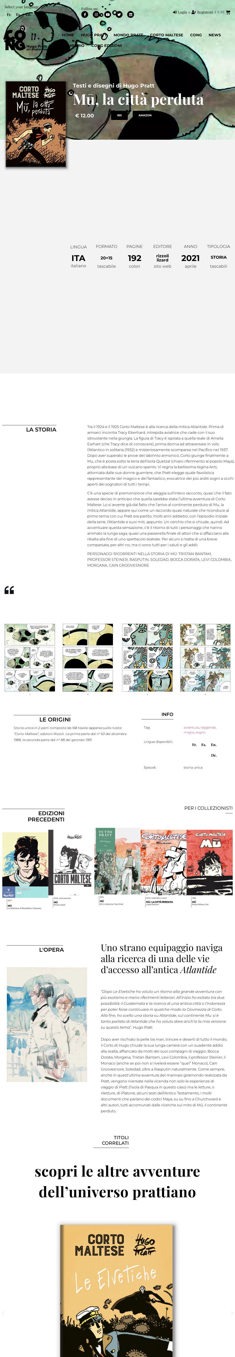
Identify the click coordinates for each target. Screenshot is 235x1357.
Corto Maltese (166, 35)
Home (68, 35)
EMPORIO (75, 45)
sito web (162, 266)
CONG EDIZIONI (106, 45)
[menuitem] (9, 14)
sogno (201, 732)
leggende (208, 727)
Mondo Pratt (128, 35)
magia (189, 732)
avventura (191, 727)
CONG (196, 35)
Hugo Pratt (94, 35)
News (215, 35)
